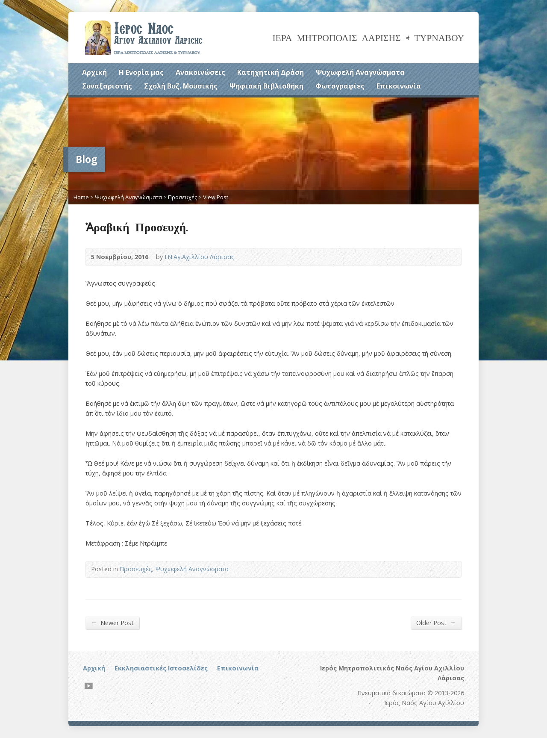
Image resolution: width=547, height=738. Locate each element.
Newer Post (112, 622)
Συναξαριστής (107, 86)
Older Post (436, 622)
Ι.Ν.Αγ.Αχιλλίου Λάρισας (200, 257)
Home (81, 197)
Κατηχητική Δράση (270, 72)
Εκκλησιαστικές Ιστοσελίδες (161, 668)
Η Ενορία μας (141, 72)
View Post (215, 197)
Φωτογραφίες (340, 86)
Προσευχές (182, 197)
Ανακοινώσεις (200, 72)
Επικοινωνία (398, 86)
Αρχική (94, 72)
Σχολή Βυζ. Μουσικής (181, 86)
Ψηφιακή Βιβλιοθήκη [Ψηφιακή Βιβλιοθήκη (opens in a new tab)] (266, 86)
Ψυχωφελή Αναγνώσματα (360, 72)
